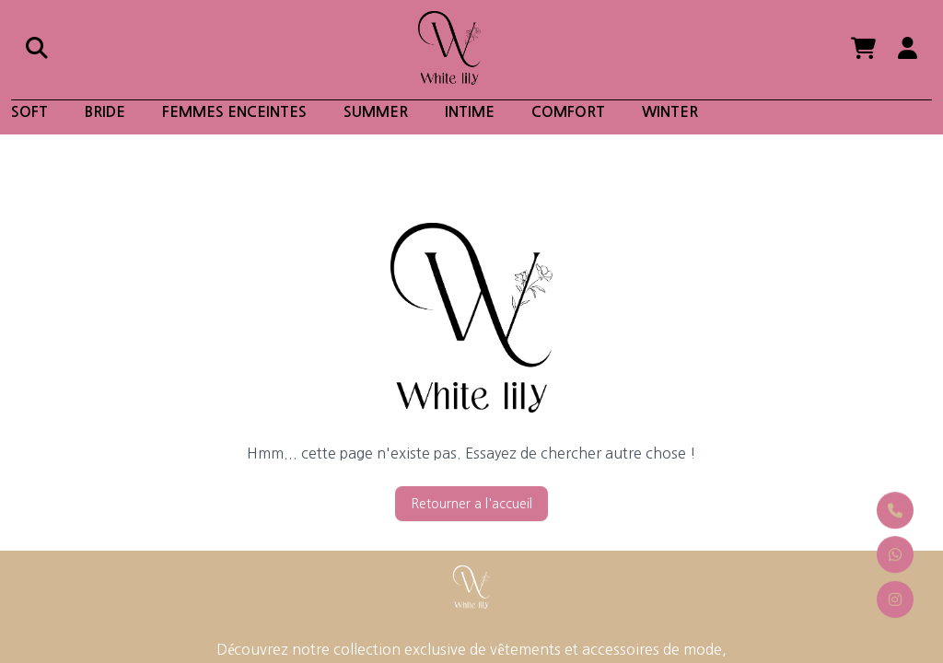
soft (29, 112)
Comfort (568, 112)
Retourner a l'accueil (471, 503)
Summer (375, 112)
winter (670, 112)
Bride (105, 112)
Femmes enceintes (234, 112)
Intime (470, 112)
